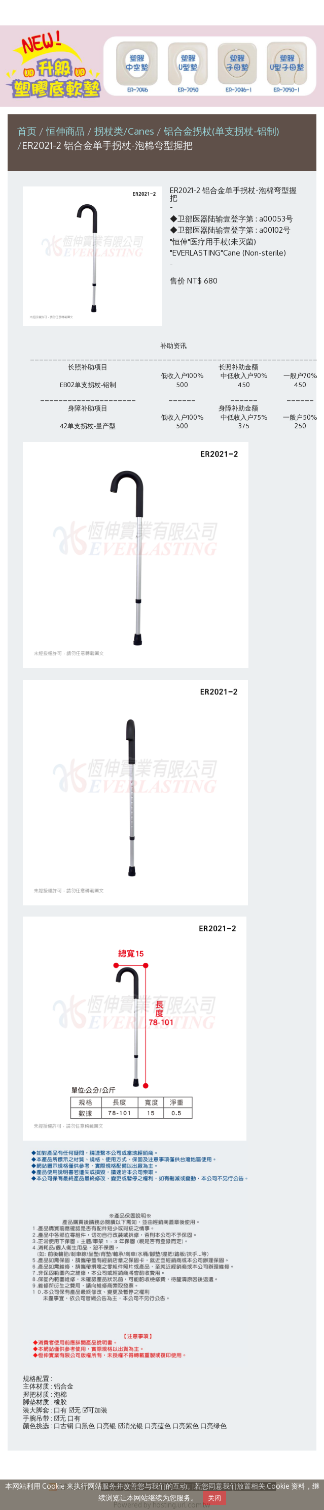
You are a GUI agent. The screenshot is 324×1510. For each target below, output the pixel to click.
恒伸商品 (66, 131)
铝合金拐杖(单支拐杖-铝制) (221, 131)
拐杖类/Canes (124, 131)
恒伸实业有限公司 (162, 12)
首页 (27, 131)
